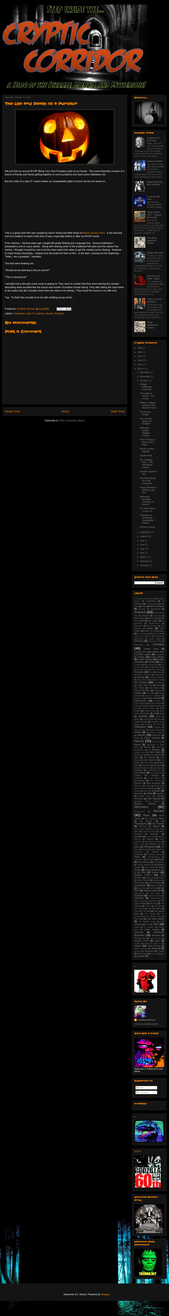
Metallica (160, 793)
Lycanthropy (139, 781)
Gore (159, 719)
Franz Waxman (140, 703)
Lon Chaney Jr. (155, 773)
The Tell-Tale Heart (153, 916)
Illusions (147, 747)
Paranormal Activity (153, 842)
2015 (140, 364)
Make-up (157, 786)
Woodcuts (149, 951)
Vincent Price (141, 941)
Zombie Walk (146, 455)
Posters (155, 852)
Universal (138, 932)
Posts (140, 1087)
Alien (144, 606)
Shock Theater (143, 880)
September (145, 532)
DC (149, 667)
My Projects (158, 823)
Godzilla (143, 716)
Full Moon (157, 706)
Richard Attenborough (145, 865)
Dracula (140, 677)
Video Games (155, 938)
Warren (137, 946)
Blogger (105, 1294)
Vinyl (157, 941)
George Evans (150, 711)
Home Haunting (152, 738)
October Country (147, 527)
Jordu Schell (149, 762)
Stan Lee (153, 888)
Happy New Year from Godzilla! (155, 183)
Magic (148, 786)
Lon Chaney (140, 773)
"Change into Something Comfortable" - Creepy (148, 519)
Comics (158, 644)
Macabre (138, 783)
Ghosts (146, 713)
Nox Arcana (150, 836)
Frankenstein (140, 700)
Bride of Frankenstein (154, 631)
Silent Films (139, 883)
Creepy (141, 657)
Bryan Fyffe (157, 633)
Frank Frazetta (153, 698)
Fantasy (138, 693)
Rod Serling (150, 867)
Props (137, 857)
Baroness (157, 616)
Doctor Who (159, 675)
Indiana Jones (139, 752)
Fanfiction (157, 690)
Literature (138, 770)
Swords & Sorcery (155, 896)
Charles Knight (155, 639)
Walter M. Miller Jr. (153, 943)
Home (65, 411)
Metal (149, 793)
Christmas (139, 641)
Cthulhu (152, 662)
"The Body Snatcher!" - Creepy (152, 240)
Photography (149, 846)
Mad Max (138, 786)
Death (145, 670)
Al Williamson (151, 604)
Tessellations (155, 898)
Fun (135, 708)
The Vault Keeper (155, 919)
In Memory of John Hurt (153, 139)
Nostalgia (138, 836)
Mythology (143, 826)
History (141, 735)
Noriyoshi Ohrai (149, 831)
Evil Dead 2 (155, 688)
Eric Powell (139, 688)
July (142, 540)
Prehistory (138, 854)
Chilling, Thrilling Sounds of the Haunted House (148, 405)
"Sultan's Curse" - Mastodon (155, 300)
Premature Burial (154, 854)
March (143, 557)
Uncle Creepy (152, 929)
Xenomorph (142, 954)
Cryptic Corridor (144, 659)
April (142, 553)
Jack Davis (155, 752)
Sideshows (157, 880)
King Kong (146, 765)
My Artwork (146, 821)
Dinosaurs (139, 672)
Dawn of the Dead (151, 665)
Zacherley (154, 954)
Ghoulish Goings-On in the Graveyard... (148, 481)
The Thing (138, 919)
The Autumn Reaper (145, 413)
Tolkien (137, 927)
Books (150, 628)
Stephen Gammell (152, 890)
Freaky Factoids (155, 703)
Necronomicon (139, 829)
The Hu (148, 906)
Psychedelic (138, 859)
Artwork (140, 612)
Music (146, 815)
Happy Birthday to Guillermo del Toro (148, 490)
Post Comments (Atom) (72, 420)
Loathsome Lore (154, 770)
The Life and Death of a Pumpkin (146, 421)
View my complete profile (146, 1024)
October (144, 380)
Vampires (156, 935)
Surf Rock (155, 893)
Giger (161, 713)
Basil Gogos (139, 618)
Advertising (151, 601)
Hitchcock (156, 735)
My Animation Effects (154, 819)
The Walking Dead (147, 921)
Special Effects (157, 885)
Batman (152, 618)
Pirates (145, 849)
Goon (136, 719)
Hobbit (136, 738)
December (145, 372)
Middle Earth (144, 796)
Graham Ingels (140, 722)
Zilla (162, 954)
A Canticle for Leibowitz (143, 599)
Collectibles (138, 645)
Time (147, 924)
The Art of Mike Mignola (147, 450)
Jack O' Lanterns (35, 313)
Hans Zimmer (139, 730)
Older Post (118, 411)
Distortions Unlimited (142, 675)
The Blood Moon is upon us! (147, 509)
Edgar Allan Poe (144, 685)
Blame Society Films (94, 233)
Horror (139, 741)
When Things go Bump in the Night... (147, 442)
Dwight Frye (156, 680)
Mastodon (138, 793)
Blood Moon (152, 626)
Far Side (151, 693)
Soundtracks (140, 885)
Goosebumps (148, 719)
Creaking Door (140, 652)
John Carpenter (150, 760)
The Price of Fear (142, 911)
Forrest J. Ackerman (153, 696)
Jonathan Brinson (146, 1020)
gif (154, 713)
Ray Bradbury (144, 862)
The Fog (153, 903)
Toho (155, 924)
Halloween (19, 313)
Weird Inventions (141, 948)
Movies (49, 313)
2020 (140, 352)
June (142, 544)
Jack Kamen (139, 755)
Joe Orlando (149, 757)
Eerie (158, 685)
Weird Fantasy (154, 946)
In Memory (154, 749)
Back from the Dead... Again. (153, 277)
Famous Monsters (142, 690)
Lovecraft (138, 778)
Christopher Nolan (154, 641)
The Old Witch (154, 909)
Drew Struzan (142, 680)
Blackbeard (138, 626)
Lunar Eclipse (154, 778)
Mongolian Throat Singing (146, 801)
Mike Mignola (153, 798)
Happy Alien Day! (155, 253)
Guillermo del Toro (152, 724)
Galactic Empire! (155, 161)
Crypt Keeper (157, 657)
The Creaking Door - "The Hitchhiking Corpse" (146, 464)
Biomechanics (154, 623)
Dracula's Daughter (156, 677)
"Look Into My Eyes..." (153, 197)
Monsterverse (139, 811)
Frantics (157, 701)
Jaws (136, 757)
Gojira (158, 716)
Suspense (139, 895)
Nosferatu (154, 834)
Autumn (145, 616)
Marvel (154, 788)
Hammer (157, 727)
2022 (140, 348)
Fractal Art (138, 698)
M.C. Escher (155, 781)
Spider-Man (141, 888)
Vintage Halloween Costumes (146, 387)
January (144, 565)
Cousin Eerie (151, 649)
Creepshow (159, 654)
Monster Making (144, 804)
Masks (158, 791)
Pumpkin (59, 313)
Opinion (150, 839)
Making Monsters (140, 788)
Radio (161, 859)
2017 (140, 356)
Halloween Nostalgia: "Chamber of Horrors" (147, 500)
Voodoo (137, 943)
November (145, 376)
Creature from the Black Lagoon (149, 653)
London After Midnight (146, 775)
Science (155, 872)
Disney (159, 672)
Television (139, 898)
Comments (142, 1092)
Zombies (141, 956)
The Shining (150, 914)
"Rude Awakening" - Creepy (153, 325)
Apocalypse (155, 609)
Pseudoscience (153, 857)
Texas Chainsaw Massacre (145, 901)
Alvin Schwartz (157, 606)
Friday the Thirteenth (142, 706)
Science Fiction (142, 875)
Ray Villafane (159, 862)
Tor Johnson (149, 927)
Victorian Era (140, 938)
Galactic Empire (148, 708)
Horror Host (156, 742)
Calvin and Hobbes (142, 636)
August (143, 536)
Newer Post (12, 411)
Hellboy (137, 732)
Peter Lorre (139, 844)
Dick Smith (156, 670)
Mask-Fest (147, 791)
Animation (142, 609)
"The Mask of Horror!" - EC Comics (147, 396)
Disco (151, 672)
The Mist (158, 906)
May (142, 548)
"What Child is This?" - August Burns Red (154, 215)
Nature (156, 826)
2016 (140, 360)
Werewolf (155, 948)
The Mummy (139, 909)
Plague (154, 849)
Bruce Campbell (143, 633)
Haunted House (155, 730)
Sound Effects (155, 883)
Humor (137, 744)
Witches (137, 951)
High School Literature (155, 732)
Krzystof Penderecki (142, 768)
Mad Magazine (153, 783)
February (144, 561)
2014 (140, 368)
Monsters (141, 807)
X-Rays (161, 951)
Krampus (157, 765)
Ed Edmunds (159, 683)
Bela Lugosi (153, 621)
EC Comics (140, 682)
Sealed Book (151, 878)
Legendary (157, 768)
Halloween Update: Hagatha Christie (145, 432)
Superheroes (139, 893)
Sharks (161, 878)
